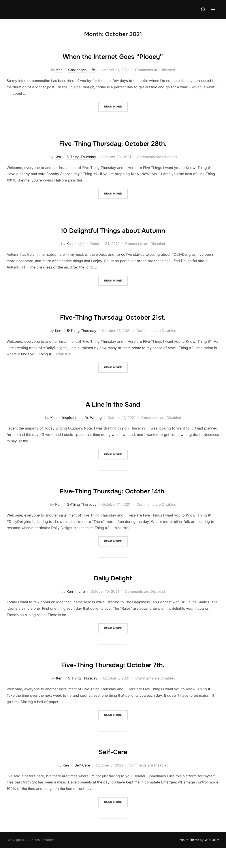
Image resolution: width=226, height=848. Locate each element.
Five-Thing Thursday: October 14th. (112, 490)
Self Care (82, 765)
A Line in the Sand (113, 403)
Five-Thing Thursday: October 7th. (113, 664)
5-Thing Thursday (81, 157)
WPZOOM (212, 840)
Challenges (77, 70)
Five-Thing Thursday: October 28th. (112, 143)
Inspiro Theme (189, 840)
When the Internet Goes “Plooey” (112, 56)
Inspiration (70, 417)
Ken (59, 70)
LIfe (92, 70)
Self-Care (113, 751)
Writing (96, 417)
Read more (116, 106)
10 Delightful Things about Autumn (113, 230)
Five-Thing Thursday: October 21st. (113, 316)
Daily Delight (113, 577)
